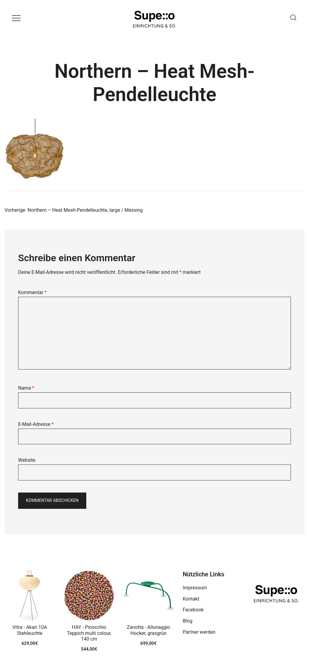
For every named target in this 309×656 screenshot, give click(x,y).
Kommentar (32, 292)
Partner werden (199, 632)
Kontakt (191, 599)
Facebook (193, 610)
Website (26, 460)
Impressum (195, 588)
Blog (187, 621)
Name (26, 388)
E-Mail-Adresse (35, 424)
